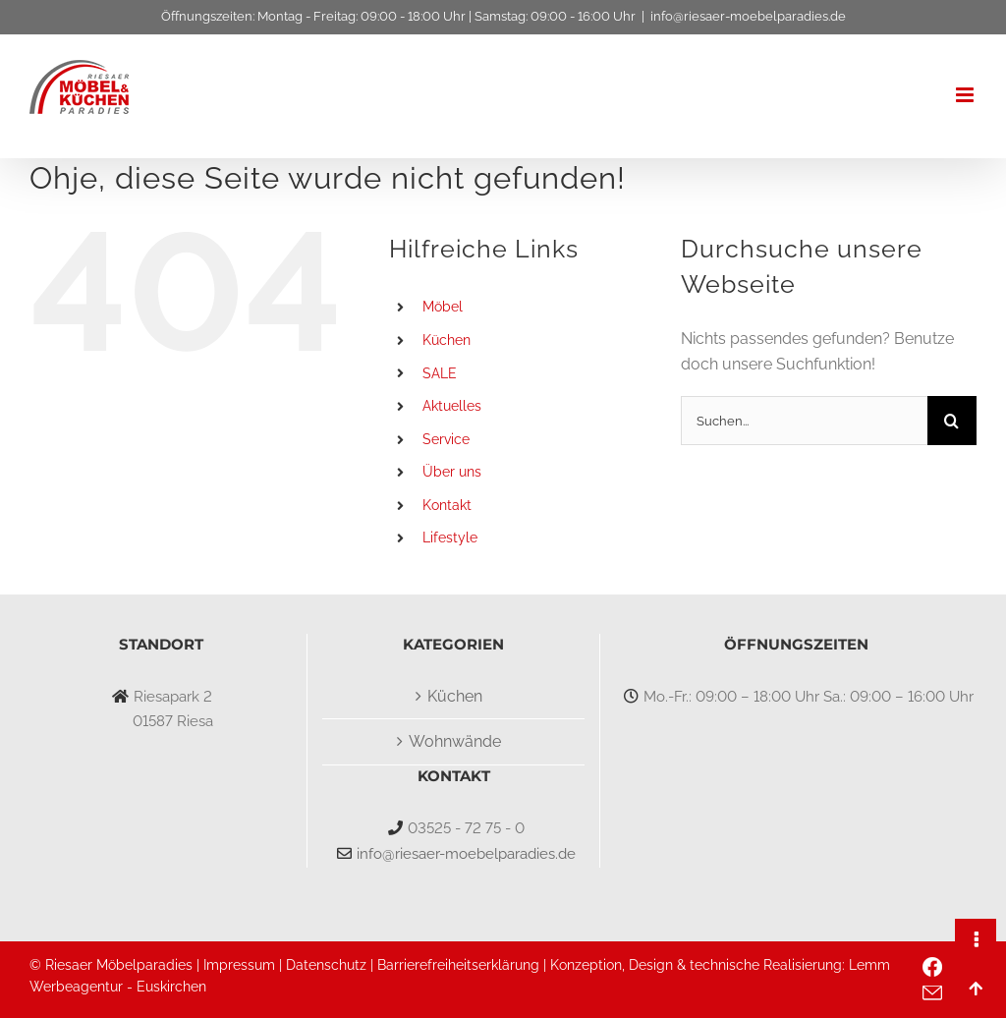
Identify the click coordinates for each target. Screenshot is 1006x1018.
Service (446, 439)
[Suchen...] (804, 420)
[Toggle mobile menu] (966, 95)
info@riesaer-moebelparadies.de (748, 16)
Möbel (442, 306)
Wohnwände (455, 741)
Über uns (451, 472)
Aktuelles (451, 406)
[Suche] (952, 420)
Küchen (446, 340)
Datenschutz (326, 965)
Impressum (239, 965)
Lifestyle (449, 537)
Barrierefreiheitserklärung (458, 965)
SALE (439, 373)
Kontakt (447, 505)
